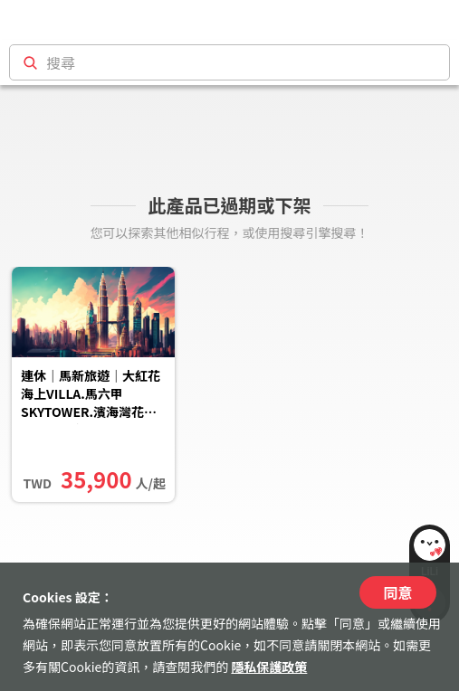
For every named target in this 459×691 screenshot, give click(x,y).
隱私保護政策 (269, 667)
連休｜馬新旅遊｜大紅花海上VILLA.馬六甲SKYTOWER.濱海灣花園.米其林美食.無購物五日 (91, 395)
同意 (397, 592)
